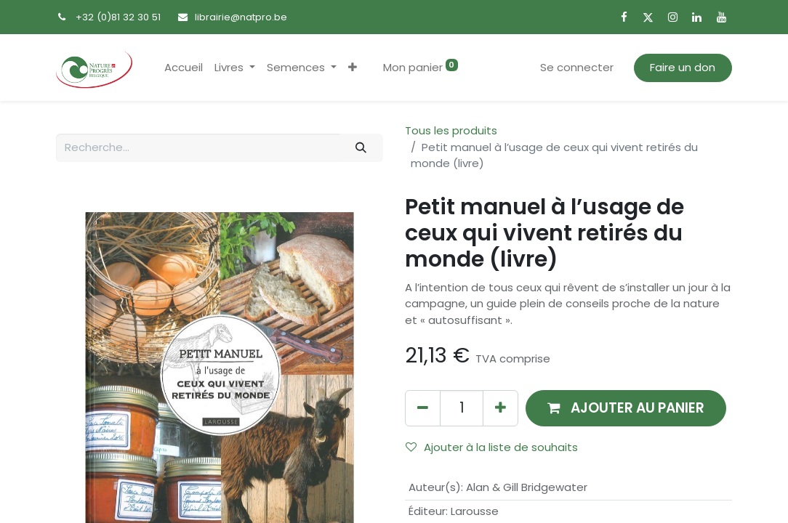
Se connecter (577, 67)
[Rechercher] (361, 148)
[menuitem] (183, 68)
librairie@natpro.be (241, 17)
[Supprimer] (423, 408)
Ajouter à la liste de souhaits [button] (492, 447)
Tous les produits (451, 130)
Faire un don (682, 67)
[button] (352, 68)
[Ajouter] (500, 408)
